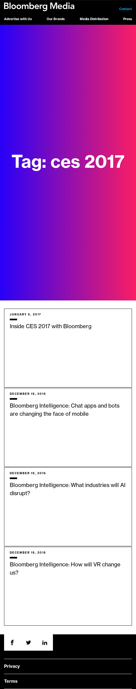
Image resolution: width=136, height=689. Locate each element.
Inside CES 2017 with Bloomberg (50, 326)
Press (127, 19)
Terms (11, 681)
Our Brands (56, 19)
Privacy (12, 666)
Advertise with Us (18, 19)
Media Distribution (94, 19)
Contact (125, 9)
